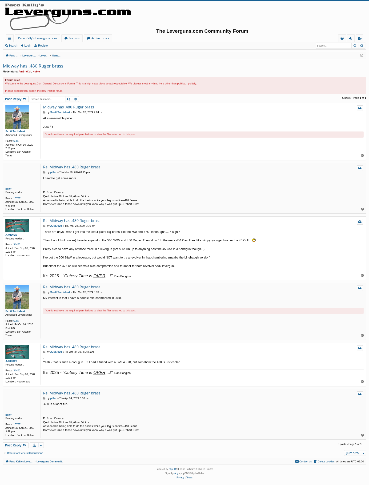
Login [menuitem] (351, 39)
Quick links (10, 39)
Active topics (100, 38)
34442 (17, 244)
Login (27, 45)
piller (8, 188)
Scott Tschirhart (15, 131)
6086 (16, 140)
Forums (74, 38)
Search (12, 45)
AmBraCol (25, 71)
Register (43, 45)
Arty (176, 473)
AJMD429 (11, 234)
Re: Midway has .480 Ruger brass (71, 167)
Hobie (36, 71)
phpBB (172, 469)
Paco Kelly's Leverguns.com (37, 38)
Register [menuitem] (360, 39)
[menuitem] (342, 38)
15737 (17, 198)
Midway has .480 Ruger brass (33, 66)
